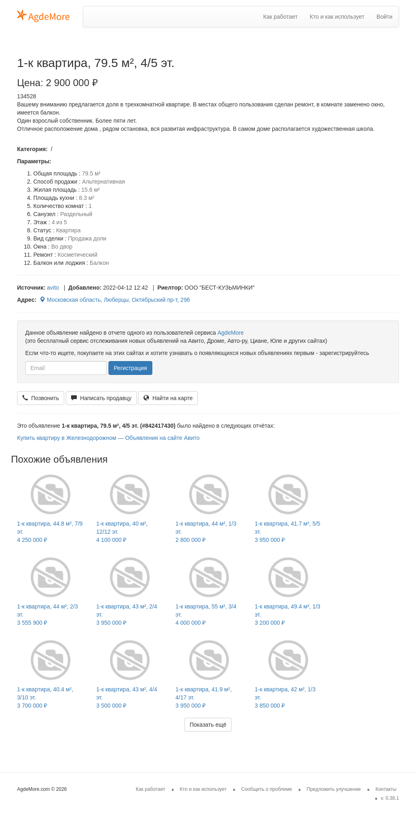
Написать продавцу (101, 398)
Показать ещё (208, 724)
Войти (384, 16)
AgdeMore (230, 332)
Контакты (385, 789)
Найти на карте (168, 398)
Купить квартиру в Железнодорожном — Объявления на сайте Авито (108, 438)
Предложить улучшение (334, 789)
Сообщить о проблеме (266, 789)
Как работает (280, 16)
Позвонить (40, 398)
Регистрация (130, 368)
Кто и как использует (337, 16)
